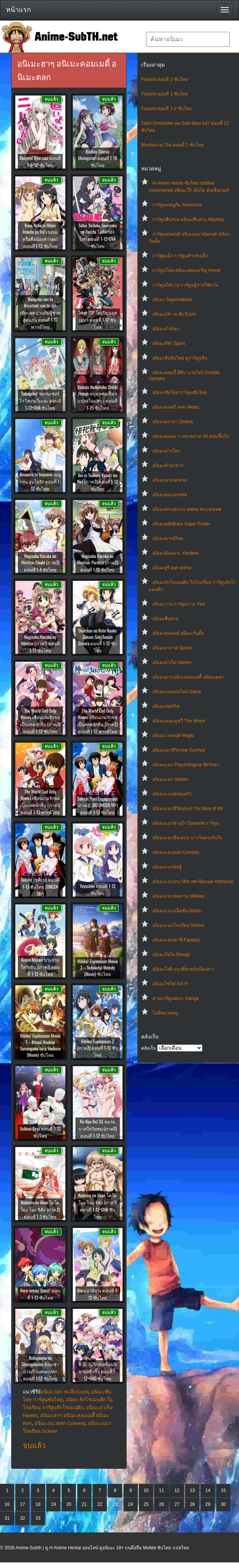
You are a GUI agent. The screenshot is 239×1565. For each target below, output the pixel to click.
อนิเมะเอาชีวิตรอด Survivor (178, 750)
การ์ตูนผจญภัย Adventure (177, 204)
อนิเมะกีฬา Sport (168, 343)
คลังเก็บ (148, 1048)
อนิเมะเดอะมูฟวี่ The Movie (178, 721)
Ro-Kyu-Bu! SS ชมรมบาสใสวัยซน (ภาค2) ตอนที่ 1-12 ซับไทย (97, 1128)
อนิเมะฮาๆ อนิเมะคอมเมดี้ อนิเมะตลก (188, 677)
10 (145, 1490)
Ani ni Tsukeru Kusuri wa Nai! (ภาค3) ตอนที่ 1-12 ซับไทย (97, 482)
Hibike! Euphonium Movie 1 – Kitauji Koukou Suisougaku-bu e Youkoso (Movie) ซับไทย (40, 1045)
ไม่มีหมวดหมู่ (165, 1013)
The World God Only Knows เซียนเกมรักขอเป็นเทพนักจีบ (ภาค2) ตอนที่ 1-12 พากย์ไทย (97, 720)
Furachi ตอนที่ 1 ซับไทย (164, 94)
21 (84, 1504)
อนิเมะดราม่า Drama (172, 421)
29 (207, 1504)
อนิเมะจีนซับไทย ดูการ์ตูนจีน (179, 358)
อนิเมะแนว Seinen (170, 779)
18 (37, 1504)
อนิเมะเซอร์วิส (165, 706)
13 (192, 1490)
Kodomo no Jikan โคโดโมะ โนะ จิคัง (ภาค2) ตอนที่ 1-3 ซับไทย (40, 1209)
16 (6, 1504)
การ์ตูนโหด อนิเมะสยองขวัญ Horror (186, 270)
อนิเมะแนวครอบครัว (172, 794)
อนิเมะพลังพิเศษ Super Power (181, 524)
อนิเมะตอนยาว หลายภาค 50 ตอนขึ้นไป (190, 436)
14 (207, 1490)
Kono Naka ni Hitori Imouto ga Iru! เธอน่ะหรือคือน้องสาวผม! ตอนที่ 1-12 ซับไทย (40, 235)
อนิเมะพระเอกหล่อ (169, 494)
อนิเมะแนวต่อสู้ (166, 867)
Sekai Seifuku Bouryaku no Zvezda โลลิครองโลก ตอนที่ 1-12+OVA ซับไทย (97, 235)
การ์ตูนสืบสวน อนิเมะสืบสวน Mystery (188, 219)
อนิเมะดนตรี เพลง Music (175, 407)
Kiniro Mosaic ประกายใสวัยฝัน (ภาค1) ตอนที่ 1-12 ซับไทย (40, 966)
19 (53, 1504)
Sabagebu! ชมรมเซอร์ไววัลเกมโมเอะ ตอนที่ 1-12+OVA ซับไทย (40, 400)
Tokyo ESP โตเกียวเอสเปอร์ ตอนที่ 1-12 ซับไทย (97, 319)
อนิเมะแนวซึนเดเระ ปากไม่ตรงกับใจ (187, 837)
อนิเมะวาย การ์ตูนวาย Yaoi (178, 604)
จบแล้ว (34, 1445)
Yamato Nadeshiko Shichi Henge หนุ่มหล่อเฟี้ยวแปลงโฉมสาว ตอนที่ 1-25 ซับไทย (97, 397)
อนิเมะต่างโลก (166, 451)
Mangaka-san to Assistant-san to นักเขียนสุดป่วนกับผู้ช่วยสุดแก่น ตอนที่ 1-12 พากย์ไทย (40, 313)
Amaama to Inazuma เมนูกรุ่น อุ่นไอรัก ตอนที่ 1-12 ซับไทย (40, 481)
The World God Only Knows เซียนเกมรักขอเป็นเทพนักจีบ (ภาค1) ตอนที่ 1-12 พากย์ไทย (40, 801)
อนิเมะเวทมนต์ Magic (173, 735)
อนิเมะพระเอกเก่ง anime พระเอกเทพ (186, 509)
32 (22, 1518)
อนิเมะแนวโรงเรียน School (178, 925)
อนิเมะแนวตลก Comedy (175, 852)
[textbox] (188, 39)
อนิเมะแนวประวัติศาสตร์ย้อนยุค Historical (192, 881)
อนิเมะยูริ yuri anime (172, 567)
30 (223, 1504)
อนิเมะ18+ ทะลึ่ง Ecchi (174, 314)
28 (192, 1504)
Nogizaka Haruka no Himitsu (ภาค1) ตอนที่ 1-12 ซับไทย (40, 643)
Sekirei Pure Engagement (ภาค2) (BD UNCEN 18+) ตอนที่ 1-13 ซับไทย (97, 805)
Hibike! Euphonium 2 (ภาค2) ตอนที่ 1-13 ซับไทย (97, 1048)
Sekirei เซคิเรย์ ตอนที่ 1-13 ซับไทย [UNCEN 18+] (40, 886)
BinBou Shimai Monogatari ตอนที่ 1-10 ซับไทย (97, 158)
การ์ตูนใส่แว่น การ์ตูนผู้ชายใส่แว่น (185, 285)
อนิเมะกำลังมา (166, 328)
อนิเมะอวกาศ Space (172, 647)
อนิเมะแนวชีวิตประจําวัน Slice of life (187, 808)
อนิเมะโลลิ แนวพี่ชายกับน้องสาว (183, 969)
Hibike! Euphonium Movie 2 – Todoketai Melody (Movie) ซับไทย (97, 967)
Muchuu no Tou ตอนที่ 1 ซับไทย (172, 145)
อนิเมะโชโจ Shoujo (171, 954)
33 (37, 1518)
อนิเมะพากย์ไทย (167, 538)
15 (223, 1490)
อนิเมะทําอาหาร (167, 465)
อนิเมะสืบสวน (165, 618)
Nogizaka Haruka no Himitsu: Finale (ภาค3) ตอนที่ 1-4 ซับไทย (40, 563)
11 (161, 1490)
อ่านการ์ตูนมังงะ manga (175, 998)
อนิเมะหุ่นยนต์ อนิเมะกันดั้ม (178, 633)
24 (130, 1504)
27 (176, 1504)
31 (6, 1518)
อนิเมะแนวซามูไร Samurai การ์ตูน (185, 823)
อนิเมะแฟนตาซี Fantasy (176, 940)
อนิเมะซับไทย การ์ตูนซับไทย (179, 392)
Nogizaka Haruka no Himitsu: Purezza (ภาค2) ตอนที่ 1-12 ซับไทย (97, 563)
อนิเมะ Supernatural (172, 299)
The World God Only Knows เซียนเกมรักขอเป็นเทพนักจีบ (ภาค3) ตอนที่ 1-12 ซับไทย (40, 720)
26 (161, 1504)
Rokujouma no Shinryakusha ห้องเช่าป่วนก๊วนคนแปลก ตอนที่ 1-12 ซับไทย (40, 1368)
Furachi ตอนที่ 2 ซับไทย (164, 79)
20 (68, 1504)
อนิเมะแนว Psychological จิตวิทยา (186, 764)
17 (22, 1504)
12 (176, 1490)
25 (145, 1504)
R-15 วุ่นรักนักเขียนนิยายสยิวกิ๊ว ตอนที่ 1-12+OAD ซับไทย (98, 1371)
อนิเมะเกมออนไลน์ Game (176, 691)
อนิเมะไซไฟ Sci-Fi (170, 983)
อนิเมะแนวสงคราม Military (178, 896)
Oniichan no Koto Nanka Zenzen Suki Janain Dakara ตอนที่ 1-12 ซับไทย (97, 640)
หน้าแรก (18, 9)
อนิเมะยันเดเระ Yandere (175, 553)
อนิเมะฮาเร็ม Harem (171, 662)
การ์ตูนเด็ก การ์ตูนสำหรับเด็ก (180, 255)
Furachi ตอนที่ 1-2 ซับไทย (166, 108)
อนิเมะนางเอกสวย (169, 480)
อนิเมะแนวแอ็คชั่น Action (177, 910)
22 (99, 1504)
